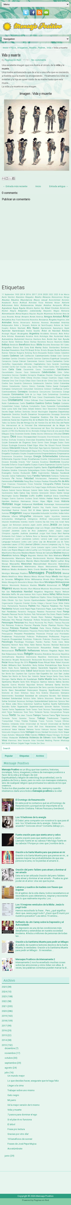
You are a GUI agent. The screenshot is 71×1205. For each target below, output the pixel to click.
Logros (47, 547)
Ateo (51, 336)
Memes (58, 569)
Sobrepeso (65, 693)
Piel (3, 625)
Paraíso (40, 611)
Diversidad (30, 440)
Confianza (57, 389)
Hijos (13, 47)
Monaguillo (12, 582)
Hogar (17, 504)
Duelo (67, 442)
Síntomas (25, 693)
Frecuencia (15, 487)
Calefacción (29, 356)
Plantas (52, 625)
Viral (59, 737)
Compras (6, 389)
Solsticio (26, 698)
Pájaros (45, 606)
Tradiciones (52, 718)
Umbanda (15, 724)
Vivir (20, 740)
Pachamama (12, 606)
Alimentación (8, 313)
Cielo (66, 378)
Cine (16, 381)
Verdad (44, 732)
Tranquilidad (7, 721)
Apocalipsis (58, 328)
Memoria (65, 569)
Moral (41, 582)
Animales (6, 322)
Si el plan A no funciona (19, 1119)
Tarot (40, 709)
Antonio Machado (17, 328)
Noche (66, 594)
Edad (29, 445)
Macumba (16, 553)
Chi (11, 378)
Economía (22, 445)
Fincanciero (21, 484)
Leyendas (6, 544)
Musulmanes (55, 589)
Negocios (48, 591)
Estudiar (51, 470)
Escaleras (44, 462)
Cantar (66, 361)
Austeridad (58, 336)
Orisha (33, 603)
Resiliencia (64, 657)
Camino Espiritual (50, 358)
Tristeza (33, 721)
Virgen (66, 737)
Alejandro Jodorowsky (29, 311)
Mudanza (25, 585)
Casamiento (28, 369)
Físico (30, 484)
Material (6, 566)
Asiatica (29, 336)
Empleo (23, 453)
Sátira (58, 682)
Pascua (13, 614)
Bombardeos (54, 347)
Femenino (53, 478)
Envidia (13, 462)
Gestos (16, 496)
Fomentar (38, 484)
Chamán (49, 375)
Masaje (5, 564)
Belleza (5, 344)
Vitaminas (12, 740)
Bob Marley (36, 347)
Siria (38, 693)
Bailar (11, 342)
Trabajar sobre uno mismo (21, 1090)
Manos (29, 558)
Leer (50, 539)
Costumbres (15, 397)
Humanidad (64, 507)
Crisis (4, 400)
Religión (29, 653)
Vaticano (45, 729)
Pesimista (39, 623)
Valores (30, 729)
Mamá (66, 555)
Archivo (40, 756)
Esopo (20, 465)
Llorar (27, 547)
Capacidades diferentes (22, 364)
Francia (65, 484)
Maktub (40, 555)
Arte (61, 333)
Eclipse (5, 445)
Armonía (53, 334)
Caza (26, 372)
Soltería (40, 698)
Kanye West (56, 533)
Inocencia (65, 516)
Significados (54, 690)
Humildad (6, 510)
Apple (66, 328)
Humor (16, 510)
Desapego (55, 414)
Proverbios (56, 639)
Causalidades (8, 372)
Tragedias (64, 718)
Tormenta (6, 718)
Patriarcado (41, 614)
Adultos (47, 305)
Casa (18, 369)
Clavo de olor (41, 381)
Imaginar (26, 513)
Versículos (53, 732)
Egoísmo (46, 448)
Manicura (20, 558)
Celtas (66, 372)
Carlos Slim (54, 367)
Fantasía (55, 476)
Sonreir (58, 698)
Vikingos (56, 735)
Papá (27, 608)
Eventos (16, 473)
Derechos (16, 414)
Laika (66, 536)
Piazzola (65, 623)
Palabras (54, 606)
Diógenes (5, 437)
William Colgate (17, 743)
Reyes (66, 660)
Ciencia (5, 380)
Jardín (39, 525)
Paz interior (24, 617)
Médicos (6, 569)
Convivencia (57, 392)
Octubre (66, 597)
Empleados (15, 453)
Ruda (10, 668)
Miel (61, 576)
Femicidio (64, 478)
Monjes (31, 582)
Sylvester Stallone (52, 707)
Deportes (53, 411)
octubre (9, 1058)
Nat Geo (6, 592)
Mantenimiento (39, 558)
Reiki (67, 651)
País (38, 606)
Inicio (5, 47)
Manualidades (62, 558)
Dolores (62, 440)
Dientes (27, 434)
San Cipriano (29, 674)
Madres (57, 552)
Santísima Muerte (10, 682)
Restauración (25, 660)
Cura (43, 406)
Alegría (13, 311)
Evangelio (6, 473)
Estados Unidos (9, 470)
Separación (33, 687)
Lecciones (26, 539)
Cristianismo (15, 400)
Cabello (5, 355)
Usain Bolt (33, 726)
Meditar (44, 569)
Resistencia (6, 660)
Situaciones (54, 693)
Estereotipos (34, 470)
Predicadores (23, 631)
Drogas (53, 442)
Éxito (34, 473)
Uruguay (22, 726)
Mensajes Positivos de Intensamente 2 (35, 959)
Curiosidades (63, 406)
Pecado (34, 617)
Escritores (55, 461)
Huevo (55, 507)
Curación (51, 406)
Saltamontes (15, 671)
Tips (57, 715)
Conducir (48, 389)
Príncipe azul (52, 634)
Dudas (61, 442)
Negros (58, 592)
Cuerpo (56, 403)
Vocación (26, 740)
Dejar (11, 411)
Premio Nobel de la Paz (59, 631)
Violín (54, 738)
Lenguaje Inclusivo (11, 541)
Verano (38, 732)
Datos (24, 409)
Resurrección (48, 660)
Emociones (64, 451)
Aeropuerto (57, 305)
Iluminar (5, 513)
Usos (41, 726)
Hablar (50, 498)
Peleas (66, 617)
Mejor (51, 569)
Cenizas (15, 375)
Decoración (63, 409)
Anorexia (45, 322)
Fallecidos (21, 476)
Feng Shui (29, 481)
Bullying (28, 353)
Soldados (65, 696)
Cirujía (22, 381)
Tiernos (45, 715)
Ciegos (61, 378)
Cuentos (30, 403)
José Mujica (56, 528)
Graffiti (32, 496)
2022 (51, 294)
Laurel (17, 539)
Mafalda (15, 555)
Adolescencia (27, 305)
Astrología (44, 336)
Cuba (59, 400)
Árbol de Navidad (51, 330)
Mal (46, 555)
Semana (40, 685)
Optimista (51, 600)
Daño (15, 409)
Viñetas (5, 738)
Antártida (65, 322)
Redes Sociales (61, 647)
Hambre (5, 501)
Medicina (64, 566)
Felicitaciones (41, 478)
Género (53, 493)
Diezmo (40, 434)
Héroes (35, 501)
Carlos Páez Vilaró (40, 367)
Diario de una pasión (55, 431)
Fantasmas (64, 476)
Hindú (56, 501)
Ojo (16, 600)
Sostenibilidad (41, 701)
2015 (4, 1035)
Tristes (24, 721)
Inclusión (44, 513)
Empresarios (63, 453)
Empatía (6, 453)
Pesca (31, 623)
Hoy (42, 507)
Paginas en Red (41, 1200)
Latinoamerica (8, 539)
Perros (55, 619)
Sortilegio (30, 701)
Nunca (26, 597)
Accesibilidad (54, 300)
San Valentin (33, 676)
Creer (58, 397)
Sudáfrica (38, 704)
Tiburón (29, 715)
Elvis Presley (43, 451)
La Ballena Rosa (30, 536)
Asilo (36, 336)
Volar (33, 740)
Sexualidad (20, 690)
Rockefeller (26, 665)
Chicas (17, 378)
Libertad (28, 544)
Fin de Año (63, 481)
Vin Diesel (65, 735)
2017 (34, 294)
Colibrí (56, 383)
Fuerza (60, 487)
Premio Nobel (43, 631)
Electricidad (25, 451)
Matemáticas (63, 564)
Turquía (57, 721)
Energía (37, 456)
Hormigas (6, 507)
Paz (16, 617)
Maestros (7, 555)
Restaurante (37, 660)
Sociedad (19, 695)
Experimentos (44, 473)
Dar (20, 409)
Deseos (25, 417)
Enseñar (43, 459)
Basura (50, 342)
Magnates (32, 555)
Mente (5, 576)
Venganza (15, 732)
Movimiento (14, 585)
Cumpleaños (34, 406)
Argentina (34, 333)
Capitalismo (39, 364)
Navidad (28, 591)
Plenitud (5, 628)
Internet (65, 519)
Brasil (31, 350)
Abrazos (46, 297)
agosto (8, 1067)
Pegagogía (58, 617)
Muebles (33, 585)
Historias (7, 504)
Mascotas (26, 563)
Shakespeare (32, 690)
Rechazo (5, 648)
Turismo (49, 721)
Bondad (5, 350)
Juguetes (15, 533)
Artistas (10, 336)
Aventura (37, 339)
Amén (33, 316)
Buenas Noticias (9, 353)
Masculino (52, 564)
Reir (4, 654)
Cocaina (65, 381)
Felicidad (29, 478)
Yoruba (33, 743)
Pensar (19, 620)
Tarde (28, 709)
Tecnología (56, 709)
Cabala (57, 353)
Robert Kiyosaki (62, 662)
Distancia (21, 440)
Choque (44, 378)
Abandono (20, 297)
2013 (4, 1045)
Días (67, 431)
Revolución (59, 660)
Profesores (54, 636)
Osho (66, 603)
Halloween (64, 498)
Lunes (58, 550)
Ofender (10, 600)
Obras (49, 597)
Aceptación (6, 303)
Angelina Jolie (63, 320)
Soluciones (49, 698)
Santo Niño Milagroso (29, 682)
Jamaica (25, 525)
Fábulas (55, 473)
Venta (22, 732)
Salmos (5, 671)
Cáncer (22, 361)
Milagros (19, 579)
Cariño (12, 367)
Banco (26, 342)
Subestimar (28, 704)
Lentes (24, 542)
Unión (22, 724)
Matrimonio (30, 566)
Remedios (38, 654)
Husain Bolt (26, 510)
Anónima (35, 322)
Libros (36, 544)
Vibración (20, 735)
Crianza (65, 397)
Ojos (21, 600)
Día (51, 417)
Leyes (14, 544)
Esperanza (50, 464)
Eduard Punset (55, 445)
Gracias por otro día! (18, 1134)
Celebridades (48, 372)
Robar (52, 662)
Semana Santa (52, 684)
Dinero (65, 433)
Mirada (46, 579)
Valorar (21, 729)
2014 (22, 294)
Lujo (53, 550)
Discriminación (53, 437)
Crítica (27, 400)
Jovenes (15, 530)
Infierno (15, 516)
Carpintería (64, 367)
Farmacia (6, 478)
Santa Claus (58, 676)
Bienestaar (55, 345)
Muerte (32, 47)
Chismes (36, 378)
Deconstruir (52, 409)
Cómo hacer (52, 386)
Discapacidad (30, 437)
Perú (26, 623)
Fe (13, 478)
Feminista (18, 481)
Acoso (15, 303)
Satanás (51, 682)
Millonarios (36, 579)
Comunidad (28, 389)
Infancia (6, 516)
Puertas (47, 642)
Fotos (58, 484)
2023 (56, 294)
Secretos (65, 682)
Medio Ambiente (19, 569)
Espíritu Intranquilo (24, 467)
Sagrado (53, 668)
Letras (35, 542)
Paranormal (50, 612)
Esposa (66, 467)
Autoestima (7, 339)
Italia (67, 522)
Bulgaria (20, 353)
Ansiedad (55, 322)
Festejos (37, 481)
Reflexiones (34, 650)
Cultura (24, 406)
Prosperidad (16, 639)
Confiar (66, 389)
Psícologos (29, 642)
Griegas (5, 498)
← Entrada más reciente (15, 186)
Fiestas (45, 481)
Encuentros (18, 456)
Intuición (5, 522)
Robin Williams (9, 665)
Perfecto (37, 620)
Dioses (20, 437)
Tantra (11, 709)
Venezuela (6, 732)
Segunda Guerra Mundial (13, 685)
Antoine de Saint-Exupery (42, 325)
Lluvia (33, 547)
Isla (56, 522)
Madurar (65, 553)
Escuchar (65, 462)
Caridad (5, 367)
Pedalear (48, 617)
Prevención (40, 634)
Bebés (66, 342)
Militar (27, 579)
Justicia (24, 533)
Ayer (60, 339)
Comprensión (16, 389)
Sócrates (52, 696)
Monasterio (22, 582)
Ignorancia (54, 510)
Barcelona (41, 342)
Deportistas (63, 411)
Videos (41, 734)
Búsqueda (42, 353)
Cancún (41, 361)
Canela (49, 361)
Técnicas (46, 709)
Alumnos (48, 313)
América (39, 317)
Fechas (19, 478)
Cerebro (23, 375)
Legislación (64, 539)
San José (54, 674)
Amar (18, 316)
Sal (68, 668)
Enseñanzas (34, 459)
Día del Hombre (37, 423)
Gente (59, 493)
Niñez (52, 594)
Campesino (6, 361)
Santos (43, 682)
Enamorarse (7, 456)
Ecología (13, 445)
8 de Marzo (64, 294)
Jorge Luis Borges (42, 528)
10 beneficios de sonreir (19, 1139)
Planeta (36, 625)
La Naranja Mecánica (47, 536)
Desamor (32, 414)
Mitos (67, 579)
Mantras (50, 558)
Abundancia (26, 300)
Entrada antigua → (58, 186)
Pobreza (14, 628)
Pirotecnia (19, 625)
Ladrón (61, 536)
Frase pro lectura (16, 1129)
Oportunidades (38, 600)
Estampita (22, 470)
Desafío (24, 414)
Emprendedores (49, 453)
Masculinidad (39, 564)
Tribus (17, 721)
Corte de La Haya (33, 394)
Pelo (13, 620)
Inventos (24, 522)
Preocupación (7, 634)
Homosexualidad (62, 504)
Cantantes (57, 361)
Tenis (31, 712)
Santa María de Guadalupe (23, 679)
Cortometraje (53, 394)
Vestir (60, 732)
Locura (40, 547)
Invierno (38, 522)
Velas (66, 729)
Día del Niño (50, 423)
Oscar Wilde (57, 603)
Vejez (60, 729)
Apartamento (46, 328)
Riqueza (33, 662)
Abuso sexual (40, 300)
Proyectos (65, 639)
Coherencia (27, 383)
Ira (44, 522)
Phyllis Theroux (54, 623)
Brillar (37, 350)
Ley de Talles (63, 542)
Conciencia (38, 389)
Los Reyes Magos (16, 550)
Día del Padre (62, 422)
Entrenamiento (54, 459)
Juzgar (42, 533)
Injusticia (56, 516)
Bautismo (58, 342)
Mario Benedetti (42, 561)
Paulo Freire (7, 617)
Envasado (65, 459)
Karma (66, 533)
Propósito (5, 639)
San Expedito (42, 673)
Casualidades (49, 369)
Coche (5, 383)
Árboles (65, 330)
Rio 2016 (24, 662)
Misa (52, 579)
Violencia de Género (40, 737)
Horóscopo (16, 507)
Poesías (34, 628)
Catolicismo (63, 369)
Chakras (41, 375)
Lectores (35, 539)
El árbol (11, 1124)
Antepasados (7, 325)
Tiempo (37, 715)
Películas (6, 620)
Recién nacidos (18, 648)
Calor (59, 356)
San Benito (6, 674)
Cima (11, 381)
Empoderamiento (34, 453)
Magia (24, 555)
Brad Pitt (24, 350)
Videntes (34, 735)
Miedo (55, 576)
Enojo (24, 459)
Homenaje (49, 504)
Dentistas (26, 412)
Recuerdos (46, 647)
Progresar (65, 636)
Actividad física (36, 303)
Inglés (47, 516)
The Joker (21, 715)
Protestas (46, 639)
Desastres (6, 417)
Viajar (66, 732)
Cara (49, 364)
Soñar (4, 701)
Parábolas (12, 611)
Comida (40, 386)
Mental (66, 573)
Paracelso (22, 612)
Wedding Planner (52, 740)
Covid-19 (26, 397)
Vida (49, 47)
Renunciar (56, 654)
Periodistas (45, 620)
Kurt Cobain (16, 536)
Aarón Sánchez (8, 297)
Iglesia (46, 510)
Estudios (60, 470)
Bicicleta (46, 345)
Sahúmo (62, 668)
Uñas (14, 726)
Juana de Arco (28, 531)
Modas (4, 582)
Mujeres (7, 588)
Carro (4, 369)
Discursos (65, 437)
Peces (41, 617)
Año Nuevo (33, 328)
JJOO (4, 528)
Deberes (38, 409)
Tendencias (18, 712)
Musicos (45, 588)
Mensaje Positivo (19, 573)
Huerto (48, 507)
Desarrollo (65, 414)
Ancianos (43, 319)
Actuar (57, 303)
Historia (65, 501)
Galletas (53, 490)
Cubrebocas (13, 403)
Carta (11, 369)
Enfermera (64, 456)
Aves (44, 339)
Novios (20, 597)
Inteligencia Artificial (37, 519)
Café (22, 356)
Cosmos (5, 397)
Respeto (15, 660)
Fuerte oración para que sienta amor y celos (38, 834)
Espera (41, 465)
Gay (28, 493)
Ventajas (30, 732)
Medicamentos (52, 566)
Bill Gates (65, 345)
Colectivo (48, 383)
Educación (15, 448)
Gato (16, 493)
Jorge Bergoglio (26, 528)
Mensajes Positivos (45, 573)
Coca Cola (57, 381)
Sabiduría (24, 668)
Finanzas (11, 484)
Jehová (46, 525)
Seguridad (31, 685)
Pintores (10, 625)
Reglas (61, 651)
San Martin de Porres (18, 676)
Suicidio (5, 706)
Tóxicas (32, 718)
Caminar (37, 358)
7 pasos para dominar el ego (22, 1114)
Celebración (35, 372)
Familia (36, 475)
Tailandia (65, 707)
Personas (19, 622)
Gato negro (13, 1095)
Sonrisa (66, 698)
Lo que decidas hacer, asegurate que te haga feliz (33, 1080)
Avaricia (28, 339)
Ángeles (53, 319)
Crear (34, 397)
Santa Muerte (45, 679)
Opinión (27, 600)
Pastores (27, 614)
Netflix (13, 594)
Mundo (16, 588)
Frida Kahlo (26, 487)
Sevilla (4, 690)
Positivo (13, 630)
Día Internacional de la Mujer (49, 425)
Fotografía (48, 484)
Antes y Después (22, 325)
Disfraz (5, 440)
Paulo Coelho (62, 614)
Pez (45, 623)
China (29, 378)
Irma (52, 522)
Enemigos (28, 456)
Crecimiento (49, 397)
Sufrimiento (63, 704)
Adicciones (7, 305)
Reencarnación (8, 651)
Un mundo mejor (16, 1075)
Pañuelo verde (18, 609)
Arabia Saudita (33, 331)
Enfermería (7, 459)
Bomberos (65, 347)
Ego (41, 448)
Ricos (11, 662)
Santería (65, 679)
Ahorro (29, 308)
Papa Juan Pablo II (55, 608)
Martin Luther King (60, 561)
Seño (20, 687)
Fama (29, 476)
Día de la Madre (36, 420)
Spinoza (61, 701)
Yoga (26, 743)
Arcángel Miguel (9, 334)
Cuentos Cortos (43, 403)
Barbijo (33, 342)
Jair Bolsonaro (15, 525)
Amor (66, 316)
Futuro (5, 490)
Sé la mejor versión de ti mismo (23, 1105)
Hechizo (15, 501)
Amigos (48, 316)
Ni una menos (24, 594)
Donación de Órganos (20, 442)
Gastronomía (7, 493)
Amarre (25, 316)
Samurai (55, 671)
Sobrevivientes (8, 696)
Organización (7, 603)
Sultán (13, 707)
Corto (44, 394)
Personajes (7, 622)
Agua (15, 308)
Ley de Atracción (47, 541)
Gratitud (48, 496)
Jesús (53, 524)
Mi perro (11, 1100)
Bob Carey (24, 347)
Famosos (45, 475)
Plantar (44, 625)
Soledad (6, 698)
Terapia (66, 712)
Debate (31, 409)
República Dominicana (48, 657)
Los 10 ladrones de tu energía (31, 817)
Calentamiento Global (45, 355)
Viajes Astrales (8, 735)
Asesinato (20, 336)
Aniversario (25, 322)
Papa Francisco (38, 608)
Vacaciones (50, 726)
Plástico (60, 625)
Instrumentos (7, 519)
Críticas (34, 400)
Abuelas (6, 300)
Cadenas (14, 355)
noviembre (10, 1053)
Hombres (38, 504)
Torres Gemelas (19, 718)
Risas (40, 662)
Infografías (25, 516)
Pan (61, 606)
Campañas (64, 358)
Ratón (32, 645)
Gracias (24, 495)
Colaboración (38, 383)
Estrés (43, 470)
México (34, 576)
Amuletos (6, 319)
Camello (29, 358)
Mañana (5, 561)
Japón (33, 525)
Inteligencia (20, 519)
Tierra (52, 715)
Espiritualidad (55, 467)
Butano (51, 353)
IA (34, 510)
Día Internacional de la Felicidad (17, 425)
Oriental (26, 603)
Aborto (38, 297)
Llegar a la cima (15, 1085)
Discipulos (41, 437)
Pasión (20, 614)
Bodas (45, 347)
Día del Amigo (24, 422)
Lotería (28, 550)
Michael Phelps (44, 576)
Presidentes (29, 633)
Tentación (38, 712)
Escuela (5, 464)
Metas (20, 576)
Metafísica (12, 576)
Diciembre (19, 434)
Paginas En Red (13, 60)
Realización (64, 645)
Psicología (7, 641)
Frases (6, 487)
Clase (33, 381)
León (30, 542)
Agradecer (7, 308)
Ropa (60, 665)
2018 (40, 294)
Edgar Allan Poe (40, 445)
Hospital (26, 507)
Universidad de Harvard (36, 724)
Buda (57, 350)
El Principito (13, 451)
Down (46, 442)
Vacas (60, 726)
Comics (25, 386)
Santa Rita (57, 679)
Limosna (44, 544)
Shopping (43, 690)
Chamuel (57, 375)
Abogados (29, 297)
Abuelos (15, 300)
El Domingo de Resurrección (30, 800)
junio (7, 1155)
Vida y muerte (11, 55)
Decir (45, 409)
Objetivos (34, 597)
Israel (61, 522)
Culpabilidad (7, 406)
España (27, 464)
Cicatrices (53, 378)
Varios (37, 729)
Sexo (11, 690)
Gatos (22, 493)
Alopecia (25, 314)
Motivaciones (62, 582)
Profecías (30, 636)
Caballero (65, 353)
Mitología (60, 579)
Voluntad (40, 740)
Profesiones (41, 636)
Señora (25, 687)
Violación (13, 737)
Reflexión (20, 650)
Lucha (34, 550)
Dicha (12, 434)
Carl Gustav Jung (23, 367)
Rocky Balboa (38, 665)
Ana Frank (16, 320)
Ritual (47, 662)
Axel (55, 339)
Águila (22, 308)
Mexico (27, 576)
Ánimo (16, 322)
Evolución (25, 473)
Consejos (22, 391)
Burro (35, 353)
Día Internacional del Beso (38, 428)
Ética (67, 470)
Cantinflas (6, 364)
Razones (46, 645)
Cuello (22, 403)
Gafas (46, 490)
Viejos (49, 735)
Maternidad (17, 566)
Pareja (66, 611)
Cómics (32, 386)
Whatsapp (65, 740)
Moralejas (50, 582)
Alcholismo (64, 308)
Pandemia (7, 608)
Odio (4, 600)
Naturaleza (16, 591)
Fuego (37, 487)
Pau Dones (51, 614)
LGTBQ (21, 544)
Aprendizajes (18, 330)
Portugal (5, 631)
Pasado (5, 614)
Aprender (6, 330)
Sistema (45, 693)
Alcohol (5, 311)
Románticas (51, 665)
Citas (27, 380)
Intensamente (54, 519)
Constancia (33, 392)
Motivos (5, 585)
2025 (4, 986)
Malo (51, 555)
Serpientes (59, 687)
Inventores (15, 522)
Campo (15, 361)
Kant (48, 533)
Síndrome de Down (10, 693)
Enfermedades (50, 456)
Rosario (66, 665)
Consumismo (44, 392)
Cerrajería (32, 375)
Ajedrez (37, 308)
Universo (6, 726)
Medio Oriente (34, 569)
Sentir (15, 687)
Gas (67, 490)
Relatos (20, 654)
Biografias (7, 347)
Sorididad (12, 701)
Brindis (44, 350)
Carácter (55, 364)
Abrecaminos (57, 297)
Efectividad (33, 448)
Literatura (12, 547)
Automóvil (19, 339)
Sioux (32, 693)
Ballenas (19, 342)
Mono (36, 582)
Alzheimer (58, 314)
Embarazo (53, 451)
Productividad (19, 636)
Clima (50, 381)
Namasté (65, 589)
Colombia (64, 383)
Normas (5, 597)
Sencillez (65, 685)
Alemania (65, 311)
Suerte (54, 704)
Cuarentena (50, 400)
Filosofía (53, 481)
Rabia (66, 642)
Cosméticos (64, 394)
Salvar (48, 671)
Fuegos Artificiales (48, 487)
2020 (45, 294)
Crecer (40, 397)
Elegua (34, 451)
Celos (59, 372)
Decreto (5, 412)
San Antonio (64, 671)
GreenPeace (64, 496)
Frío (32, 487)
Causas (18, 372)
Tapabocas (20, 709)
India (61, 513)
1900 (17, 294)
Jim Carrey (63, 525)
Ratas (26, 645)
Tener (26, 712)
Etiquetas (24, 756)
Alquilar (32, 314)
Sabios (34, 668)
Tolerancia (64, 715)
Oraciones (63, 600)
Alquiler (40, 314)
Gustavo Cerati (31, 498)
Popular (9, 756)
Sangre (49, 676)
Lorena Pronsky (58, 547)
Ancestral (25, 320)
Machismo (7, 553)
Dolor (55, 440)
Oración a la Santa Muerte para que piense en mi (40, 852)
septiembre (10, 1063)
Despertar (34, 417)
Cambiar (6, 358)
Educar (24, 448)
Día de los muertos (54, 420)
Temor (9, 712)
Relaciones (11, 654)
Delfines (18, 412)
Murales (24, 589)
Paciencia (23, 606)
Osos (4, 606)
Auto (66, 336)
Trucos (41, 721)
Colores (5, 386)
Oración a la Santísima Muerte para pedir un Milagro (42, 942)
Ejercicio (55, 448)
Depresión (6, 414)
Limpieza (52, 544)
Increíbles (54, 513)
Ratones (39, 645)
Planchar (28, 625)
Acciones (65, 300)
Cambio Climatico (18, 358)
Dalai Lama (7, 409)
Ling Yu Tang (63, 544)
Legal (56, 539)
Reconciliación (33, 648)
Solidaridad (16, 698)
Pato (34, 614)
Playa (67, 625)
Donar (34, 442)
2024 (4, 991)
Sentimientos (7, 687)
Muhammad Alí (54, 585)
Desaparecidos (44, 414)
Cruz (41, 400)
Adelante (65, 303)
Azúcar (5, 342)
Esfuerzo (13, 465)
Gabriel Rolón (37, 490)
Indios (66, 513)
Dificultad (58, 434)
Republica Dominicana (26, 657)
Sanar (43, 676)
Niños (59, 594)
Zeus (42, 743)
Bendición (14, 345)
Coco (11, 383)
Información (38, 516)
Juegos (58, 531)
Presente (18, 633)
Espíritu (58, 465)
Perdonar (28, 620)
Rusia (16, 668)
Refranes (44, 651)
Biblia (39, 344)
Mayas (41, 566)
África (66, 305)
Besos (33, 345)
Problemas (7, 636)
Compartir (64, 386)
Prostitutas (27, 639)
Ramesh (14, 645)
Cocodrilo (18, 383)
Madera (25, 553)
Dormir (40, 442)
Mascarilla (15, 564)
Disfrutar (12, 440)
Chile (23, 378)
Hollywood (27, 504)
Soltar (33, 698)
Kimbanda (6, 536)
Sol (58, 695)
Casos (38, 369)
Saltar (23, 671)
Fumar (66, 487)
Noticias (13, 597)
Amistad (57, 316)
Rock (19, 665)
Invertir (31, 522)
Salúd (35, 671)
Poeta (42, 628)
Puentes (39, 642)
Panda (66, 606)
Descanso (16, 417)
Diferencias (48, 434)
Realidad (55, 645)
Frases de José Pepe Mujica (21, 1143)
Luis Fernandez (44, 550)
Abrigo (66, 297)
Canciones (32, 361)
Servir (67, 687)
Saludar (42, 671)
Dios (13, 436)
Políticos (65, 628)
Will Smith (6, 743)
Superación (22, 706)
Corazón (6, 394)
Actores (49, 302)
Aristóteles (44, 334)
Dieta (33, 433)
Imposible (35, 513)
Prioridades (64, 634)
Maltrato (58, 555)
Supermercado (36, 706)
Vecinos (53, 729)
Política (56, 628)
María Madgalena (17, 561)
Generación (44, 493)
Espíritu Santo (40, 467)
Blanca (16, 347)
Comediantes (14, 386)
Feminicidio (7, 481)
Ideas (38, 510)
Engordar (17, 459)
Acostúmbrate (14, 1148)
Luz (67, 550)
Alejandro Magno (51, 311)
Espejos (34, 465)
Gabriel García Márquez (19, 490)
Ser (40, 687)
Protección (37, 639)
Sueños (46, 704)
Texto (12, 715)
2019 (4, 1016)
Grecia (55, 496)
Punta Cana (57, 642)
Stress (20, 704)
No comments (38, 60)
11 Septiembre (8, 294)
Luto (63, 550)
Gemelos (34, 493)
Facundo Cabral (9, 476)
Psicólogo (19, 642)
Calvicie (66, 356)
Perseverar (64, 620)
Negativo (38, 591)
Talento (5, 709)
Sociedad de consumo (36, 695)
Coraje (66, 391)
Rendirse (47, 654)
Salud (29, 670)
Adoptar (38, 305)
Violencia (23, 737)
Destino (44, 417)
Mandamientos (8, 558)
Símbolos (65, 690)
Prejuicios (33, 631)
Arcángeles (22, 333)
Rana (21, 645)
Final (4, 484)
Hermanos (26, 501)
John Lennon (12, 528)
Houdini (35, 507)
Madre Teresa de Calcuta (41, 553)
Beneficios (24, 344)
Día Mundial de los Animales (27, 431)
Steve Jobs (11, 704)
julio (7, 1072)
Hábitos (42, 498)
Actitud (23, 302)
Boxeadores (15, 350)
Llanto (20, 547)
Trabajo (41, 718)
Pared (59, 612)
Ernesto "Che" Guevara (29, 462)
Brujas (51, 350)
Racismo (6, 644)
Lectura (44, 539)
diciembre (10, 1048)
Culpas (17, 406)
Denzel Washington (39, 412)
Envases (5, 462)
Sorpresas (21, 701)
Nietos (46, 594)
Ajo (42, 308)
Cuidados (65, 403)
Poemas (24, 628)
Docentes (40, 440)
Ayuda (66, 339)
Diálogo (43, 431)
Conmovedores (9, 391)
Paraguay (31, 612)
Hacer (56, 498)
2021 (4, 1006)
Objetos (42, 597)
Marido (29, 561)
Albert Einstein (52, 308)
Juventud (33, 533)
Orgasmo (18, 603)
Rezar (5, 662)
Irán (47, 522)
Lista (4, 547)
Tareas (34, 709)
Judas (51, 531)
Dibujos (5, 433)
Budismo (64, 350)
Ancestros (34, 320)
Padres (41, 47)
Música (36, 588)
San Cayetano (17, 674)
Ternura (5, 715)
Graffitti (39, 496)
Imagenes (22, 47)
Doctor (49, 440)
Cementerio (6, 375)
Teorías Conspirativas (52, 712)
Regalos (53, 650)
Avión (50, 339)
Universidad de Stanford (58, 724)
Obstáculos (57, 597)
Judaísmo (42, 530)
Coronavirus (17, 394)
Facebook (64, 473)
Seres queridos (48, 687)
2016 (28, 294)
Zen (38, 743)
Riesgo (17, 662)
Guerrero (20, 498)
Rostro (4, 668)
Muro (30, 589)
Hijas (42, 501)
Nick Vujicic (37, 594)
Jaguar (5, 525)
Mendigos (6, 573)
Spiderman (53, 701)
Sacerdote (43, 668)
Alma (18, 313)
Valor (14, 729)
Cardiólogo (64, 364)
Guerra (13, 498)
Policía (48, 628)
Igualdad (65, 510)
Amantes (10, 317)
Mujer (65, 585)
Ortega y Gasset (44, 603)
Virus (4, 740)
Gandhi (61, 490)
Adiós (16, 305)
